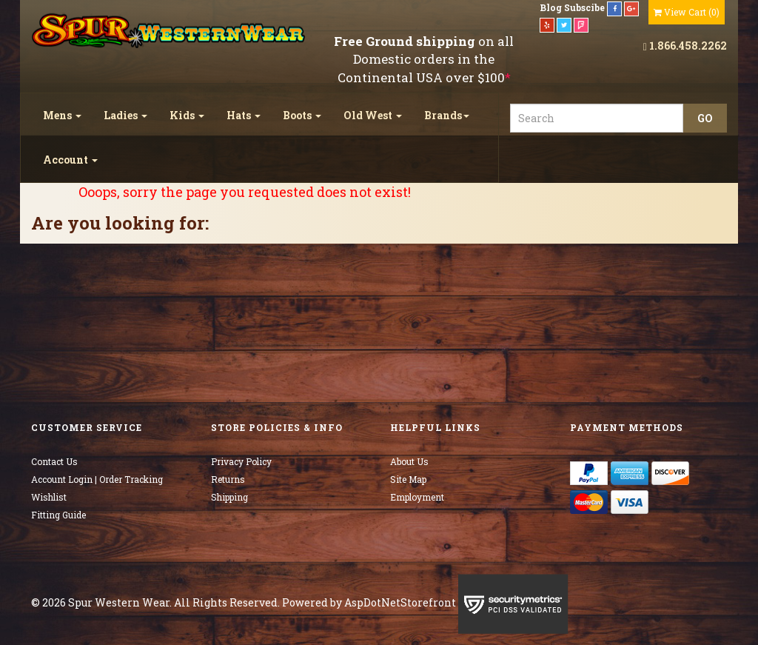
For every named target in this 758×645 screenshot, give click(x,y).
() (687, 12)
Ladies (125, 115)
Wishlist (49, 497)
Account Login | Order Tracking (97, 479)
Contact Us (54, 461)
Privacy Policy (241, 461)
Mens (62, 115)
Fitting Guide (58, 515)
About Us (409, 461)
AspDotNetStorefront (400, 602)
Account (70, 160)
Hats (244, 115)
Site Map (408, 479)
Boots (302, 115)
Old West (372, 115)
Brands (446, 115)
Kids (187, 115)
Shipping (229, 497)
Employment (417, 497)
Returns (228, 479)
